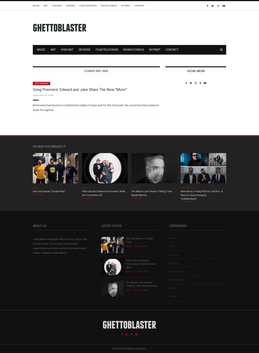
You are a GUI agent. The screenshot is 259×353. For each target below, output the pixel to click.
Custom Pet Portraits (177, 110)
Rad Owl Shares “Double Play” (49, 191)
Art (46, 6)
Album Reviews (188, 188)
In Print (125, 6)
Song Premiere (41, 83)
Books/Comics (109, 6)
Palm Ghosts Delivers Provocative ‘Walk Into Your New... (141, 264)
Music (36, 6)
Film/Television (88, 6)
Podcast (57, 6)
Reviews (70, 6)
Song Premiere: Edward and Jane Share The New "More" (80, 89)
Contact (139, 6)
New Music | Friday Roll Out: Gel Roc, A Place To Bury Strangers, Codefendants (202, 195)
